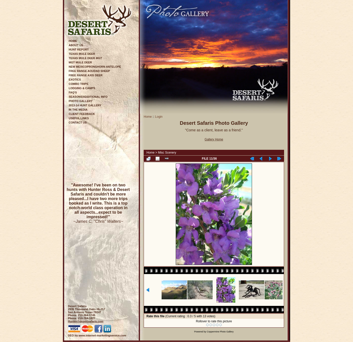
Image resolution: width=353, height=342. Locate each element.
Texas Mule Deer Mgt (85, 58)
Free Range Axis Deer (86, 75)
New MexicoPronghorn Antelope (95, 66)
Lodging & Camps (82, 88)
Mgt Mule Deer (80, 62)
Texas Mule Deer (82, 53)
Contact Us (78, 122)
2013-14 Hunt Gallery (85, 105)
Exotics (75, 79)
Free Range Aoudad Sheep (89, 70)
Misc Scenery (167, 152)
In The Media (78, 109)
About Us (76, 45)
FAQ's (73, 92)
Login (158, 116)
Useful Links (79, 118)
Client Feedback (82, 113)
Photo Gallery (80, 101)
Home (73, 40)
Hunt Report (79, 49)
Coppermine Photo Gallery (220, 331)
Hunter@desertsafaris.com (85, 321)
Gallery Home (214, 139)
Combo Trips (78, 83)
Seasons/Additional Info (88, 96)
